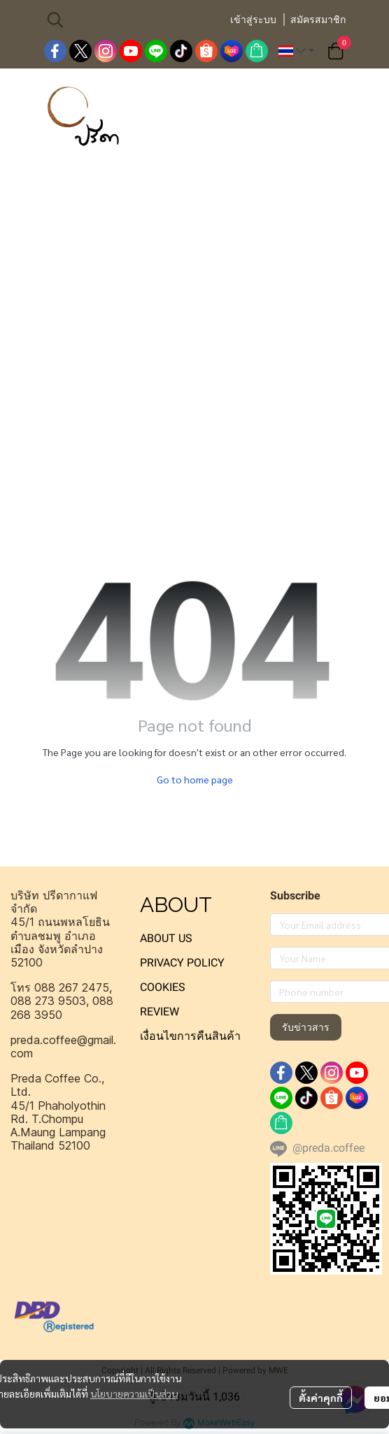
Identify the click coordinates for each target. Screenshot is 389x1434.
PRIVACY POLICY (182, 962)
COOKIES (162, 987)
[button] (130, 19)
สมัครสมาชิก (318, 19)
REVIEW (159, 1011)
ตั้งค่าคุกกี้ (321, 1397)
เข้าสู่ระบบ (253, 19)
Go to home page (195, 779)
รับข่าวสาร (306, 1027)
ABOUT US (166, 938)
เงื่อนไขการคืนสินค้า (190, 1036)
